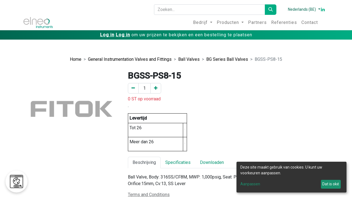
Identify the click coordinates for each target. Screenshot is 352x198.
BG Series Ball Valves (227, 59)
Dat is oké (330, 184)
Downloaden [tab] (212, 162)
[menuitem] (203, 22)
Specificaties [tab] (178, 162)
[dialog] (291, 177)
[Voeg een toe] (155, 88)
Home (75, 59)
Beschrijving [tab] (144, 162)
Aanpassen (250, 184)
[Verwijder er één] (133, 88)
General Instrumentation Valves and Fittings (130, 59)
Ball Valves (189, 59)
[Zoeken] (270, 9)
